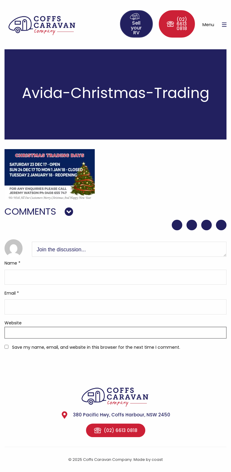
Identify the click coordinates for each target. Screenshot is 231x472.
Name (12, 263)
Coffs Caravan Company (50, 25)
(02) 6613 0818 (177, 24)
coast (157, 459)
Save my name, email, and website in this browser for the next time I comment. (96, 347)
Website (13, 323)
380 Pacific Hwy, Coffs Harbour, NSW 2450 (115, 415)
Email (12, 293)
